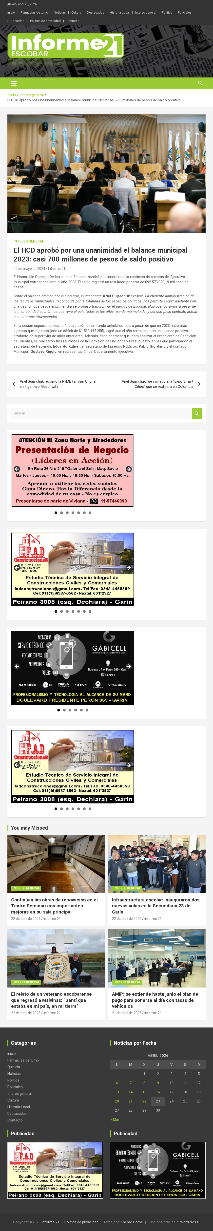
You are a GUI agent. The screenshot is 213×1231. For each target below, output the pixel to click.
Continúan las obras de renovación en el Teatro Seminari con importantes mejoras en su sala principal (54, 906)
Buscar (197, 413)
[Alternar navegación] (13, 83)
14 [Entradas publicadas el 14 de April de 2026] (131, 1092)
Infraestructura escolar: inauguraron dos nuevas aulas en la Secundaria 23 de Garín (155, 906)
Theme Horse (132, 1222)
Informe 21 (56, 269)
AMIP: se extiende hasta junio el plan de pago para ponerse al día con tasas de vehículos (155, 1000)
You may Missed (29, 828)
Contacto (72, 21)
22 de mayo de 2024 (29, 269)
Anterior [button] (17, 469)
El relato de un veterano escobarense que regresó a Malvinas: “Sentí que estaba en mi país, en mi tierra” (51, 1000)
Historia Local (120, 12)
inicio (11, 12)
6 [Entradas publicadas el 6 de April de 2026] (117, 1083)
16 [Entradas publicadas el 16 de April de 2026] (158, 1092)
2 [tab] (61, 512)
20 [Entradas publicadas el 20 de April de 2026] (117, 1101)
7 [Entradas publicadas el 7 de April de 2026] (131, 1083)
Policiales (185, 12)
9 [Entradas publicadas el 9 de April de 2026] (158, 1083)
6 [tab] (84, 512)
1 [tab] (56, 512)
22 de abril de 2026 (25, 919)
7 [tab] (90, 512)
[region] (73, 471)
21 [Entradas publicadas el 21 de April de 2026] (131, 1101)
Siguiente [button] (128, 469)
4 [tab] (73, 512)
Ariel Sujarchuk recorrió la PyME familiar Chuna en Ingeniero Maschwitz (58, 384)
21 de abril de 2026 (126, 1013)
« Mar (114, 1119)
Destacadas (95, 12)
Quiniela (13, 1067)
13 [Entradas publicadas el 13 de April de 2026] (117, 1092)
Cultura (76, 12)
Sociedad (17, 21)
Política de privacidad (45, 21)
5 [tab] (78, 512)
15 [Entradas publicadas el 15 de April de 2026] (144, 1092)
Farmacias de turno (34, 12)
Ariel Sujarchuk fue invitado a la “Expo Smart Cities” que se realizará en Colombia (157, 384)
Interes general (145, 12)
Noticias (60, 12)
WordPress (189, 1222)
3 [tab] (67, 512)
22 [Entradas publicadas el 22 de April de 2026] (144, 1101)
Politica (167, 12)
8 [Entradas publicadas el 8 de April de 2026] (144, 1083)
